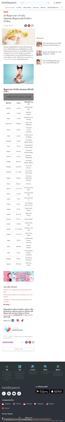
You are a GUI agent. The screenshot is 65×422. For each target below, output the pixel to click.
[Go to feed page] (9, 3)
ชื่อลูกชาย (5, 342)
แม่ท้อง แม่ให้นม (27, 7)
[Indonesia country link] (27, 403)
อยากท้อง (18, 7)
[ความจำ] (32, 372)
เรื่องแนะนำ (40, 38)
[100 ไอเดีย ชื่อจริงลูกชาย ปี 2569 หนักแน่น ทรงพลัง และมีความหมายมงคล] (49, 44)
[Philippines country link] (38, 403)
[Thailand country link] (17, 403)
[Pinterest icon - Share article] (29, 25)
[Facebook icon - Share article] (25, 25)
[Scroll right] (62, 7)
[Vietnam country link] (5, 408)
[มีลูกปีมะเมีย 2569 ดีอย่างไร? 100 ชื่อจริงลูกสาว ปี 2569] (49, 52)
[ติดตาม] (58, 372)
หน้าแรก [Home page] (5, 336)
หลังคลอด (42, 7)
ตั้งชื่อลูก (5, 11)
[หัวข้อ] (45, 372)
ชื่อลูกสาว (11, 342)
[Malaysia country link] (50, 403)
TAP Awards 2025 (9, 7)
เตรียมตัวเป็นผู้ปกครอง (52, 7)
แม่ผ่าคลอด (36, 7)
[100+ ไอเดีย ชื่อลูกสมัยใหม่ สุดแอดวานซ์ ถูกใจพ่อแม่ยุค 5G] (49, 61)
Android (30, 314)
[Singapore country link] (6, 403)
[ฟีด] (7, 372)
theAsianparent (8, 314)
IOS (23, 314)
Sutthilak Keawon (17, 329)
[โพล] (19, 372)
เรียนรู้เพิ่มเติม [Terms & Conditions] (36, 419)
